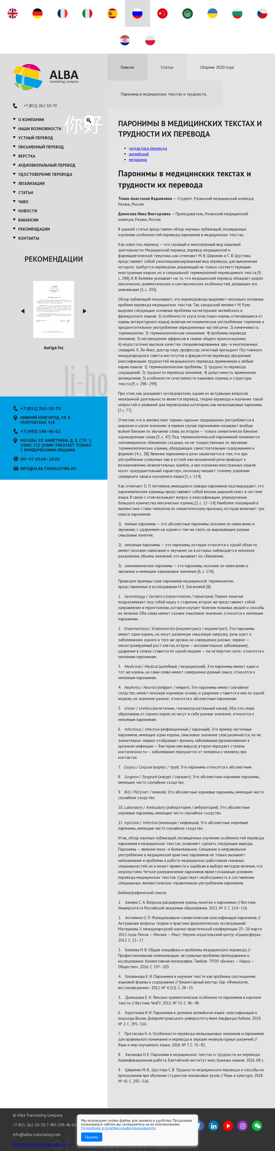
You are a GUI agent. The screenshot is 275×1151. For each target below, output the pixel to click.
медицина (138, 159)
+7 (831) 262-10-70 (40, 105)
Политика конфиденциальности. (42, 1144)
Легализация (31, 183)
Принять (91, 1137)
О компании (31, 119)
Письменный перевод (41, 147)
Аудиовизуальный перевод (46, 165)
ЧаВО (23, 201)
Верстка (26, 156)
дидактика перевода (148, 148)
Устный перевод (35, 137)
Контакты (28, 238)
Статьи (25, 192)
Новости (27, 210)
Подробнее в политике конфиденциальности (118, 1127)
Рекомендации (34, 229)
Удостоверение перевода (45, 174)
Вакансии (28, 220)
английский (139, 153)
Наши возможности (39, 128)
